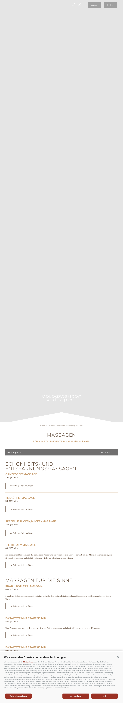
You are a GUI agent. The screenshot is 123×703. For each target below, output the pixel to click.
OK (104, 696)
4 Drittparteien (28, 662)
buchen (110, 5)
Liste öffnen (106, 452)
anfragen (94, 5)
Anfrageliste (14, 452)
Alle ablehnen (75, 696)
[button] (118, 657)
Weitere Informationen (18, 696)
